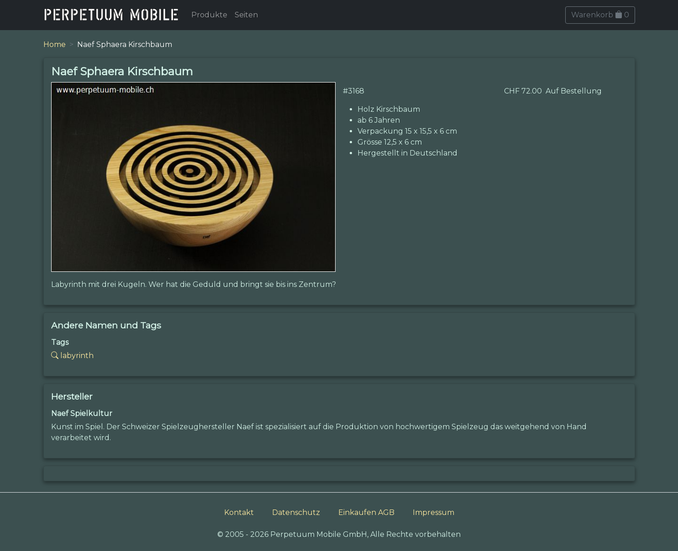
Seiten (246, 14)
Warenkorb (600, 14)
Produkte (209, 14)
